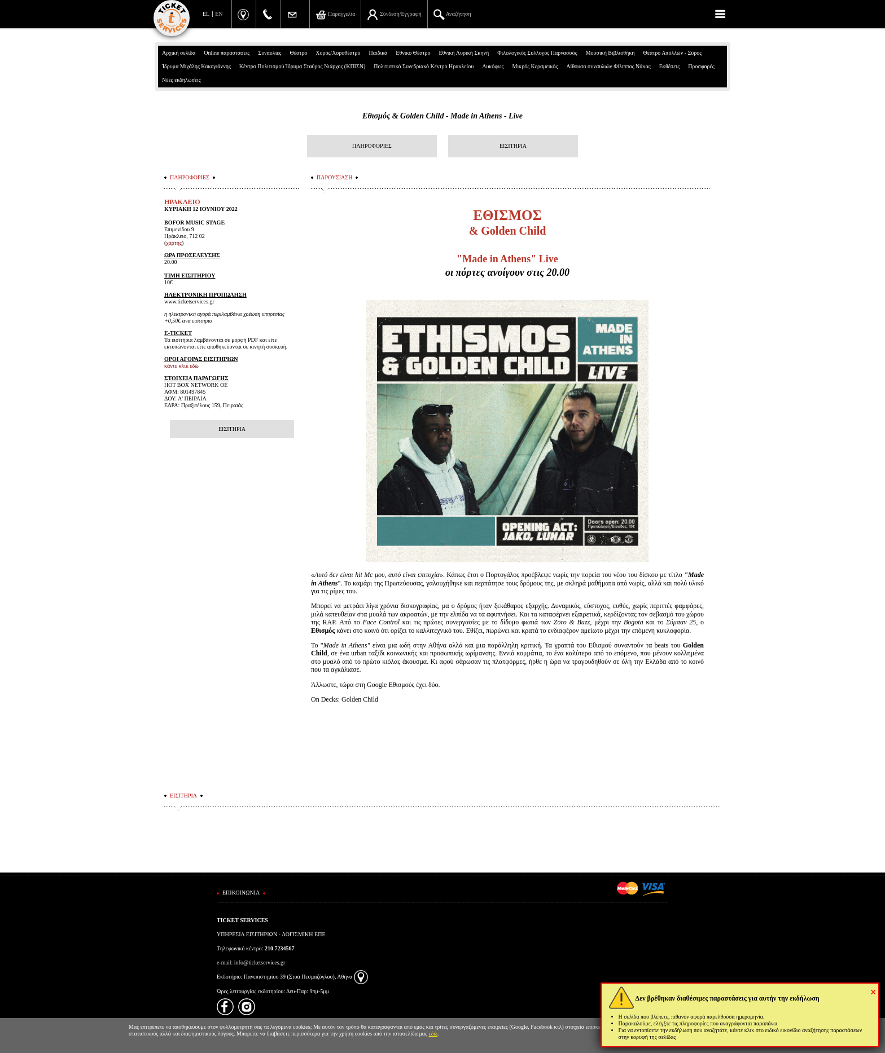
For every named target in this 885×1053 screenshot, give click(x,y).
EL (206, 14)
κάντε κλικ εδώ (181, 366)
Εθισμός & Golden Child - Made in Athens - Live (442, 116)
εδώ (433, 1033)
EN (218, 14)
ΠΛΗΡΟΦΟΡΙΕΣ (372, 146)
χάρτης (174, 243)
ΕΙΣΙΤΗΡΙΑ (513, 146)
